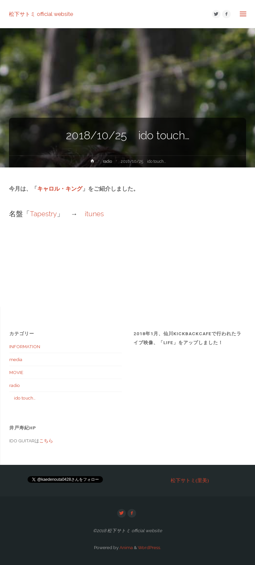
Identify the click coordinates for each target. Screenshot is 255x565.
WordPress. (149, 547)
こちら (46, 440)
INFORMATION (24, 346)
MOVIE (16, 372)
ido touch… (22, 398)
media (15, 359)
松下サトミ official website (41, 14)
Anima (126, 547)
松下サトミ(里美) (190, 480)
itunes (94, 214)
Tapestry (43, 214)
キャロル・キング (59, 188)
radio (107, 161)
